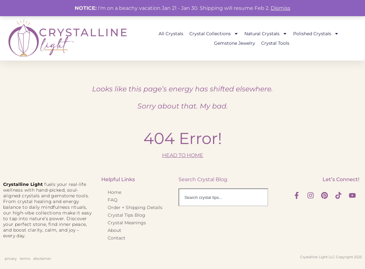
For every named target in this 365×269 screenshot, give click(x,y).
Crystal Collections (213, 33)
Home (114, 192)
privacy (11, 258)
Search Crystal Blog (203, 179)
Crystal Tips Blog (126, 215)
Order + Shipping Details (135, 207)
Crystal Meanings (127, 223)
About (114, 230)
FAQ (112, 200)
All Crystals (171, 33)
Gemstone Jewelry (234, 43)
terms (25, 258)
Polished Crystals (316, 33)
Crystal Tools (275, 43)
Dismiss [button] (280, 8)
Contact (116, 238)
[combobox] (223, 197)
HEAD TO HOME (182, 155)
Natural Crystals (265, 33)
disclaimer (42, 258)
